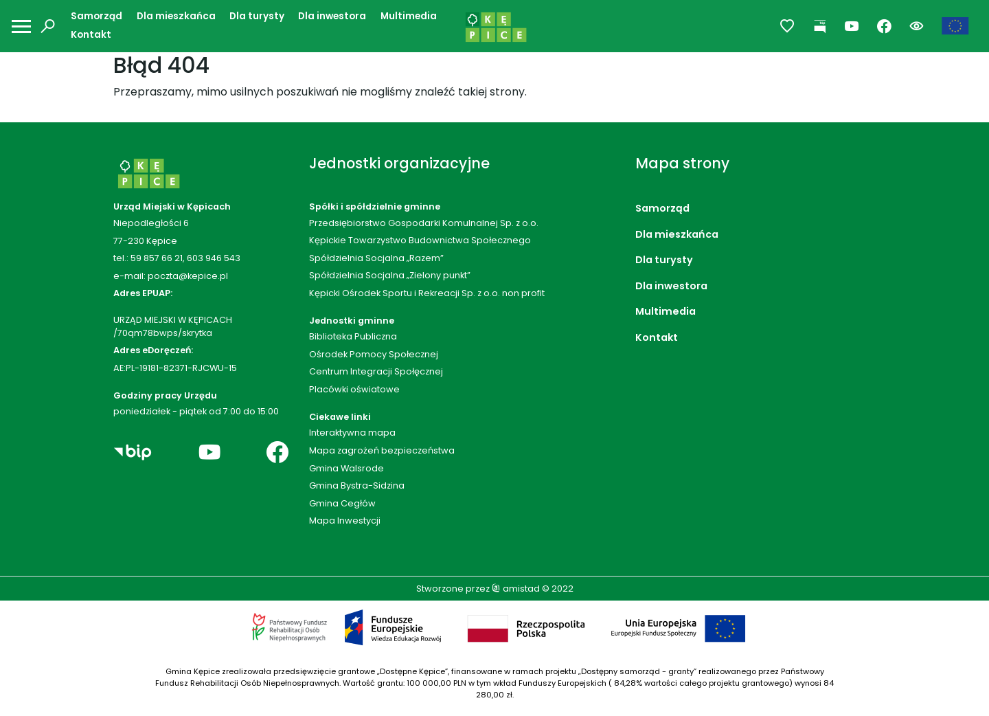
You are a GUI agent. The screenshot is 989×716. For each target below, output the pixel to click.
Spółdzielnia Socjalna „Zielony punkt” (389, 275)
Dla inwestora (332, 16)
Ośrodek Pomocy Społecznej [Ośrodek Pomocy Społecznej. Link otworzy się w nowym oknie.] (373, 354)
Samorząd (96, 16)
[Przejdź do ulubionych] (787, 26)
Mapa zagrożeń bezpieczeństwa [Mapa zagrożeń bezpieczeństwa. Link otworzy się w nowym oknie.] (382, 450)
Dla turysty (256, 16)
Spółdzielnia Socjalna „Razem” (376, 258)
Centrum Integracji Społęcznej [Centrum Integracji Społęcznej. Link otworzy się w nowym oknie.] (376, 371)
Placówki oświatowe (354, 389)
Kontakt (91, 34)
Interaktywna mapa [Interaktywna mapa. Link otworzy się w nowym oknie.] (352, 432)
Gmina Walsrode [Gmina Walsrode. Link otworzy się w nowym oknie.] (346, 468)
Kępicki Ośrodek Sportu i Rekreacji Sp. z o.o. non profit (427, 293)
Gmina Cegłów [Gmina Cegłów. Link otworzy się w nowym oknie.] (342, 503)
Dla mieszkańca (176, 16)
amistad (516, 588)
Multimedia (408, 16)
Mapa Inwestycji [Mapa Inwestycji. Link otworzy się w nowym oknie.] (344, 520)
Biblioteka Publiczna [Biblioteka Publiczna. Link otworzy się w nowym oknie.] (353, 336)
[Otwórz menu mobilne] (21, 26)
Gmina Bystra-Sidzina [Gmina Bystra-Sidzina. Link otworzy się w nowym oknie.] (357, 485)
